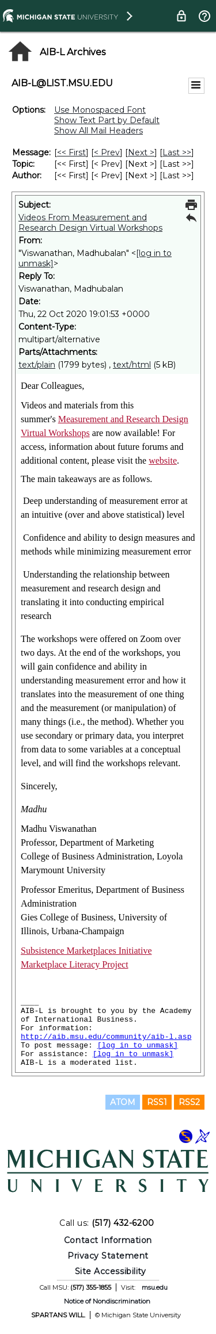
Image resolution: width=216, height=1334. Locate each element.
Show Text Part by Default (107, 120)
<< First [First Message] (71, 152)
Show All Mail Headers (98, 130)
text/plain (36, 365)
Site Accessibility (110, 1271)
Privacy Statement (108, 1256)
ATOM (122, 1102)
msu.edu (155, 1287)
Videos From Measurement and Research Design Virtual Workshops (90, 222)
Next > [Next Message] (141, 152)
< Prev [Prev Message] (107, 152)
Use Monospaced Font (100, 110)
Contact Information (108, 1240)
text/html (132, 365)
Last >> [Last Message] (176, 152)
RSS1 (157, 1102)
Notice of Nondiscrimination (107, 1301)
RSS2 (189, 1102)
